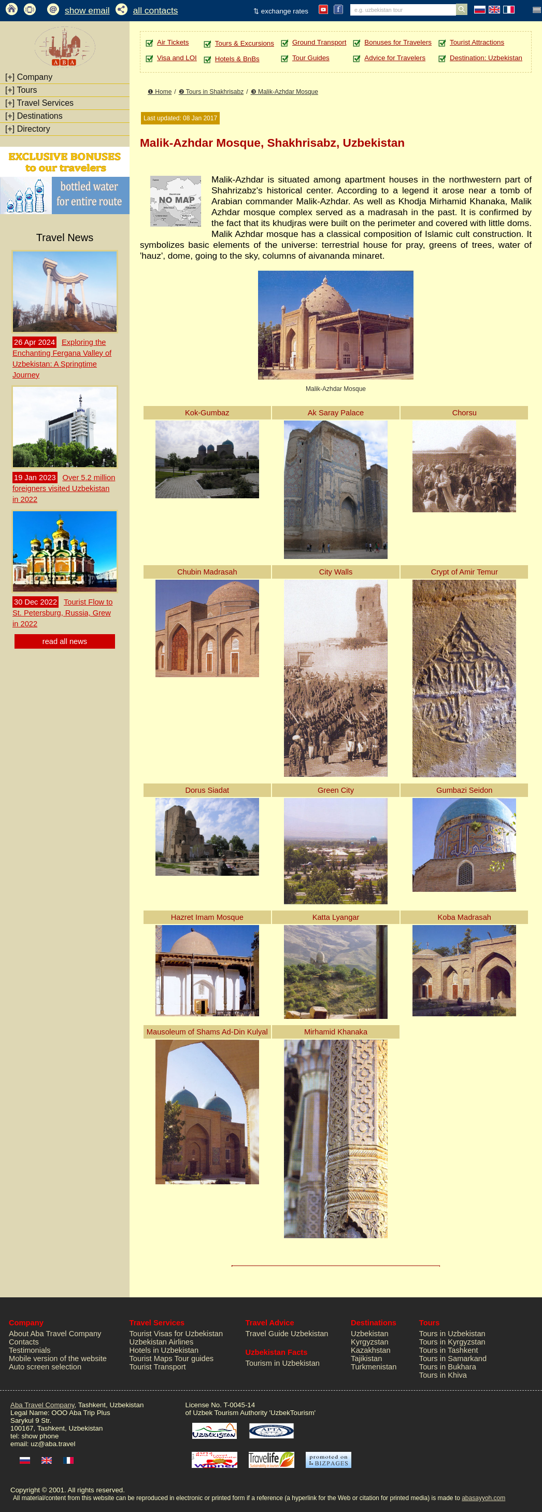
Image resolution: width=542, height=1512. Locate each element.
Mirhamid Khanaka (335, 1032)
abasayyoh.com (483, 1498)
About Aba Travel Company (55, 1333)
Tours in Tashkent (448, 1350)
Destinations (34, 115)
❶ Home (160, 91)
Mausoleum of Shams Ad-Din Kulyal (207, 1032)
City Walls (336, 572)
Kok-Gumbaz (207, 413)
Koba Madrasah (464, 917)
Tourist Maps (151, 1358)
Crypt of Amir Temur (464, 572)
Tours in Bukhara (447, 1367)
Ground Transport (319, 42)
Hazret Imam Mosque (207, 917)
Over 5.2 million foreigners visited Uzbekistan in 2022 (63, 488)
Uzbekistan (370, 1333)
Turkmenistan (373, 1367)
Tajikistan (366, 1358)
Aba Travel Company (42, 1405)
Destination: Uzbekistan (486, 58)
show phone (40, 1436)
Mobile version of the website (58, 1358)
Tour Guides (311, 58)
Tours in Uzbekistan (452, 1333)
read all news (64, 641)
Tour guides (193, 1358)
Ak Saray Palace (336, 413)
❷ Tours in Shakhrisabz (211, 91)
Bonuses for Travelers (398, 42)
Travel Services (39, 103)
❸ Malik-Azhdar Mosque (284, 91)
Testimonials (30, 1350)
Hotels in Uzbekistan (164, 1350)
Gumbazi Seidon (464, 790)
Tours (21, 90)
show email (87, 10)
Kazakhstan (371, 1350)
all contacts (155, 10)
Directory (27, 128)
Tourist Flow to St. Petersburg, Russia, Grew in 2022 (62, 613)
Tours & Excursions (244, 43)
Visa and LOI (177, 58)
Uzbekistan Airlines (162, 1342)
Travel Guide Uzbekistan (287, 1333)
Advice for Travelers (394, 58)
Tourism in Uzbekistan (283, 1363)
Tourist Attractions (477, 42)
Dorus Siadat (207, 790)
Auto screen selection (45, 1367)
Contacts (24, 1342)
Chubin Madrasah (207, 572)
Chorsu (464, 413)
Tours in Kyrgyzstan (452, 1342)
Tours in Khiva (443, 1375)
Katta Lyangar (336, 917)
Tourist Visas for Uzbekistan (176, 1333)
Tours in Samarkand (453, 1358)
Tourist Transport (158, 1367)
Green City (336, 790)
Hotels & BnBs (237, 59)
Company (28, 77)
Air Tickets (173, 42)
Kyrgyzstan (370, 1342)
